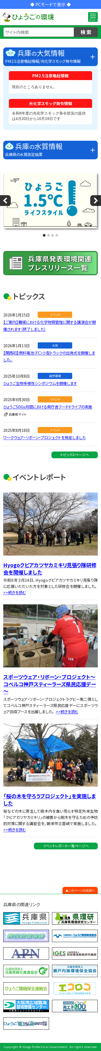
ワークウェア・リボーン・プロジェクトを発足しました (44, 437)
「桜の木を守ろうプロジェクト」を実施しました (49, 799)
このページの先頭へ (81, 890)
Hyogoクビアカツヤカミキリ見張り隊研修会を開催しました (49, 568)
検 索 (86, 31)
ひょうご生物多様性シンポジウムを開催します (40, 383)
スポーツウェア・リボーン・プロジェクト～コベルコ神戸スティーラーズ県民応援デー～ (49, 684)
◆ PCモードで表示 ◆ (50, 4)
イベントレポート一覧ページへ (66, 845)
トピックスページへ (74, 454)
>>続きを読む (14, 592)
